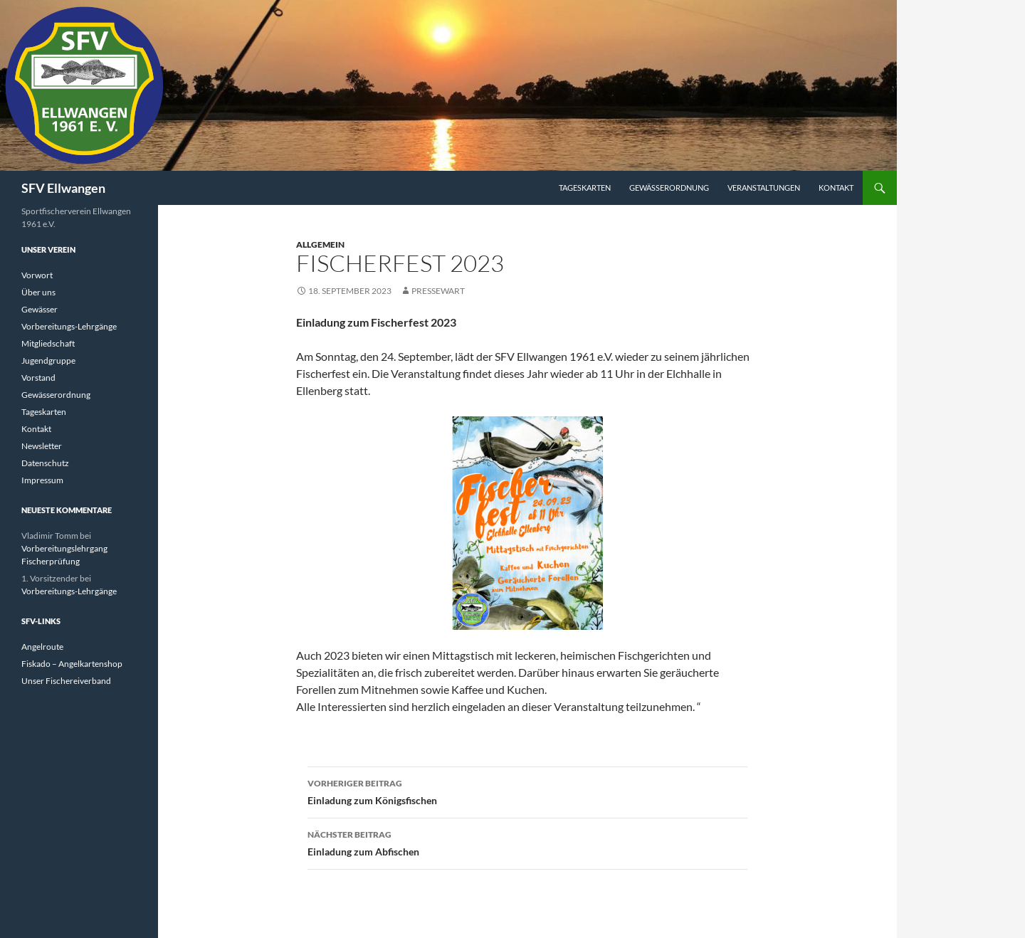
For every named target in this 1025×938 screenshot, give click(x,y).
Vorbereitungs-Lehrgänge (69, 326)
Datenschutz (45, 463)
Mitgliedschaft (48, 343)
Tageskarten (585, 187)
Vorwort (37, 275)
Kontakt (836, 187)
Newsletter (41, 446)
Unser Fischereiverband (66, 680)
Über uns (38, 292)
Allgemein (320, 244)
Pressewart (438, 290)
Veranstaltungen (763, 187)
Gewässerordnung (669, 187)
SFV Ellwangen (63, 188)
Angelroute (42, 646)
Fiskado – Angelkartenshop (71, 663)
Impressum (42, 480)
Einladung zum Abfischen (527, 842)
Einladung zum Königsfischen (527, 790)
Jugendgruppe (48, 360)
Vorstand (38, 377)
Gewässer (39, 309)
